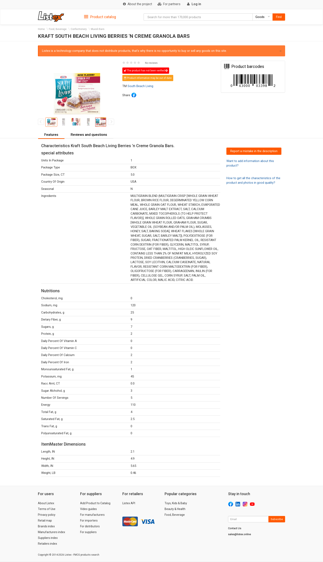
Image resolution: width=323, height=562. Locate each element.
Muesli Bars (97, 29)
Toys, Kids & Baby (176, 503)
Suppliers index (48, 538)
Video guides (88, 509)
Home (41, 29)
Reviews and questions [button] (89, 135)
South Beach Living (140, 86)
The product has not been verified (145, 70)
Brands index (46, 526)
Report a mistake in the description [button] (253, 151)
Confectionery (79, 29)
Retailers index (47, 543)
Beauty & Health (175, 509)
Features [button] (51, 135)
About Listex (46, 503)
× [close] (280, 51)
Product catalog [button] (100, 17)
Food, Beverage (58, 29)
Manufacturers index (51, 532)
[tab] (100, 16)
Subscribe (277, 519)
